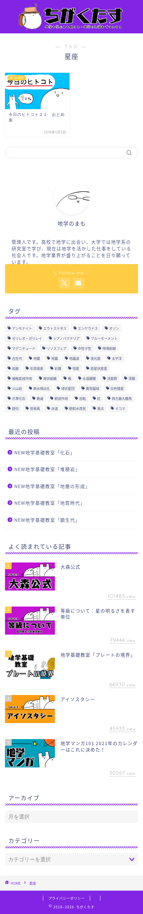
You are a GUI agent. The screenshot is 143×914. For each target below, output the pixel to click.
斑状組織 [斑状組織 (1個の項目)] (50, 378)
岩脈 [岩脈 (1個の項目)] (15, 368)
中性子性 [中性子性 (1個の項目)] (84, 348)
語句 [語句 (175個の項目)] (15, 408)
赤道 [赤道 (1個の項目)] (54, 408)
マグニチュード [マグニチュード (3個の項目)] (23, 348)
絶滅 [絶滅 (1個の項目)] (40, 398)
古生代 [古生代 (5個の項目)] (17, 358)
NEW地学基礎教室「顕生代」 (47, 519)
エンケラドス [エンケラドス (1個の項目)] (88, 328)
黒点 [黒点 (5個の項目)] (100, 408)
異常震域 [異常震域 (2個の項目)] (92, 388)
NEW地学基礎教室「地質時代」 (49, 502)
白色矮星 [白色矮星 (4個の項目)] (117, 388)
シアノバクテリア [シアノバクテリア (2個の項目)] (66, 338)
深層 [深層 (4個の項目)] (131, 378)
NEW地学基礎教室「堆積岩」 (47, 469)
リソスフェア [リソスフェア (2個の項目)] (57, 348)
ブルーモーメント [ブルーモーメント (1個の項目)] (104, 338)
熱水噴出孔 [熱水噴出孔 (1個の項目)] (41, 388)
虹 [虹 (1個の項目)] (98, 398)
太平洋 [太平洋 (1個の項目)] (117, 358)
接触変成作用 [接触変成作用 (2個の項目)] (22, 378)
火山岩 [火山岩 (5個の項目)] (17, 388)
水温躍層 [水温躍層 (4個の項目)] (89, 378)
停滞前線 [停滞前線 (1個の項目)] (109, 348)
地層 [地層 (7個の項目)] (36, 358)
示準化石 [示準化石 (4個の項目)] (18, 398)
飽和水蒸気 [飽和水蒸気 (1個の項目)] (77, 408)
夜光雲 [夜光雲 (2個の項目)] (95, 358)
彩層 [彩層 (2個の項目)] (58, 368)
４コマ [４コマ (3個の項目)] (120, 408)
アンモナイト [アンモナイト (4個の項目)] (22, 328)
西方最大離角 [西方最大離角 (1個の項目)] (122, 398)
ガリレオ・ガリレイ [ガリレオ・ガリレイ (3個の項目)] (27, 338)
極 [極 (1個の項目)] (69, 378)
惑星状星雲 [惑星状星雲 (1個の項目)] (98, 368)
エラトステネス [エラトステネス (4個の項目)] (55, 328)
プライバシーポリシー (66, 898)
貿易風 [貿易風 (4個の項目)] (35, 408)
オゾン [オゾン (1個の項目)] (114, 328)
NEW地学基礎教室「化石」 (44, 452)
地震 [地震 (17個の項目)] (54, 358)
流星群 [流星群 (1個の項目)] (112, 378)
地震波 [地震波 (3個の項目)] (74, 358)
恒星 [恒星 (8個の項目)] (75, 368)
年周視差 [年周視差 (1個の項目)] (36, 368)
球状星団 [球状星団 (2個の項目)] (67, 388)
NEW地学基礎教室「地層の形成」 (52, 486)
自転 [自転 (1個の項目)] (82, 398)
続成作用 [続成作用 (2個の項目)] (61, 398)
